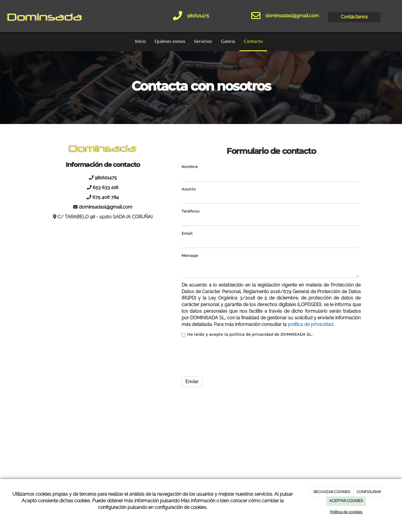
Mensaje (190, 255)
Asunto (189, 189)
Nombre (190, 167)
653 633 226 (106, 187)
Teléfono (191, 211)
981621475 (198, 15)
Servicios (203, 41)
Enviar (192, 381)
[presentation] (225, 357)
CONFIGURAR (369, 492)
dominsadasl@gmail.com (292, 15)
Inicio (140, 41)
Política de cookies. (346, 512)
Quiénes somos (170, 41)
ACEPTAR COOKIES (346, 501)
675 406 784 (105, 197)
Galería (228, 41)
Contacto (253, 41)
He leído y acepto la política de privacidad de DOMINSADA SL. (247, 334)
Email (187, 233)
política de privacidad (310, 324)
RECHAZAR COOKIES (331, 492)
